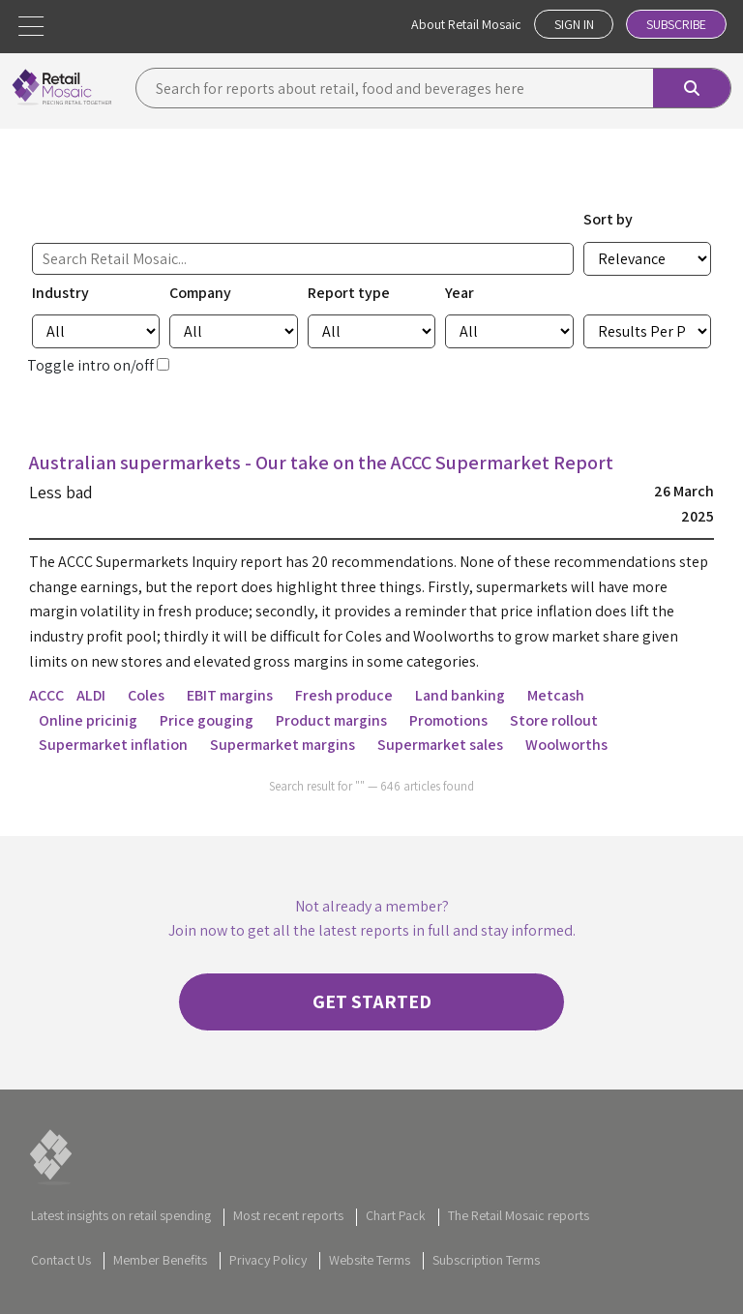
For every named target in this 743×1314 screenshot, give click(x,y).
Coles (146, 694)
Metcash (555, 694)
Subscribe (675, 24)
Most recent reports (288, 1215)
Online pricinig (88, 719)
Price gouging (206, 719)
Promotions (448, 719)
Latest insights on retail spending (121, 1215)
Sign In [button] (571, 24)
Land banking (460, 694)
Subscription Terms (486, 1260)
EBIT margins (230, 694)
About (463, 24)
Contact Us (61, 1260)
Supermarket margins (282, 744)
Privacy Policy (268, 1260)
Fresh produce (344, 694)
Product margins (331, 719)
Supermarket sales (440, 744)
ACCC (46, 694)
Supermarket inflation (113, 744)
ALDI (90, 694)
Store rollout (554, 719)
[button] (31, 26)
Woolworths (566, 744)
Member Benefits (160, 1260)
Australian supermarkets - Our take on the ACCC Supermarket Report (322, 462)
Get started (371, 1001)
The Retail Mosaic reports (518, 1215)
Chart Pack (396, 1215)
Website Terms (369, 1260)
